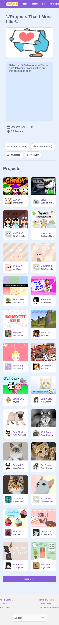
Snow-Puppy (46, 534)
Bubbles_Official (47, 203)
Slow (43, 200)
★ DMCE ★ (47, 266)
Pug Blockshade (19, 432)
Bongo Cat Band (19, 332)
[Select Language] (29, 618)
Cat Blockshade (47, 465)
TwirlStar (17, 534)
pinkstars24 (18, 369)
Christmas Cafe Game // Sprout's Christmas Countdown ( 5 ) (47, 365)
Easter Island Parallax (47, 332)
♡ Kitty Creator (19, 266)
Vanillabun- (18, 269)
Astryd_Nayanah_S (47, 468)
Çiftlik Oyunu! (19, 399)
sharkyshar (18, 203)
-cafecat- (44, 369)
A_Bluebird (46, 402)
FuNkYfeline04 (19, 435)
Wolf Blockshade (47, 432)
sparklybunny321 (19, 568)
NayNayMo (45, 568)
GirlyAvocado (19, 236)
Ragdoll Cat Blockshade (19, 465)
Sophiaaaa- (46, 302)
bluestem (45, 335)
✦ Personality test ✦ (47, 299)
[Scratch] (12, 4)
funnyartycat (18, 501)
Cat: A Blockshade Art (47, 399)
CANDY (17, 200)
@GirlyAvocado (30, 65)
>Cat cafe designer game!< (19, 564)
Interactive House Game (47, 564)
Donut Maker (47, 531)
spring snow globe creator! (47, 233)
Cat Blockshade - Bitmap (19, 498)
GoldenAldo (18, 335)
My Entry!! (18, 233)
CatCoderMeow (47, 236)
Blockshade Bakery (19, 531)
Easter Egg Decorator (19, 365)
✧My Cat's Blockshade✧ (47, 498)
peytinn (16, 402)
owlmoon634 (18, 302)
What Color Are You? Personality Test (19, 299)
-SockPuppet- (19, 468)
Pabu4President (47, 435)
